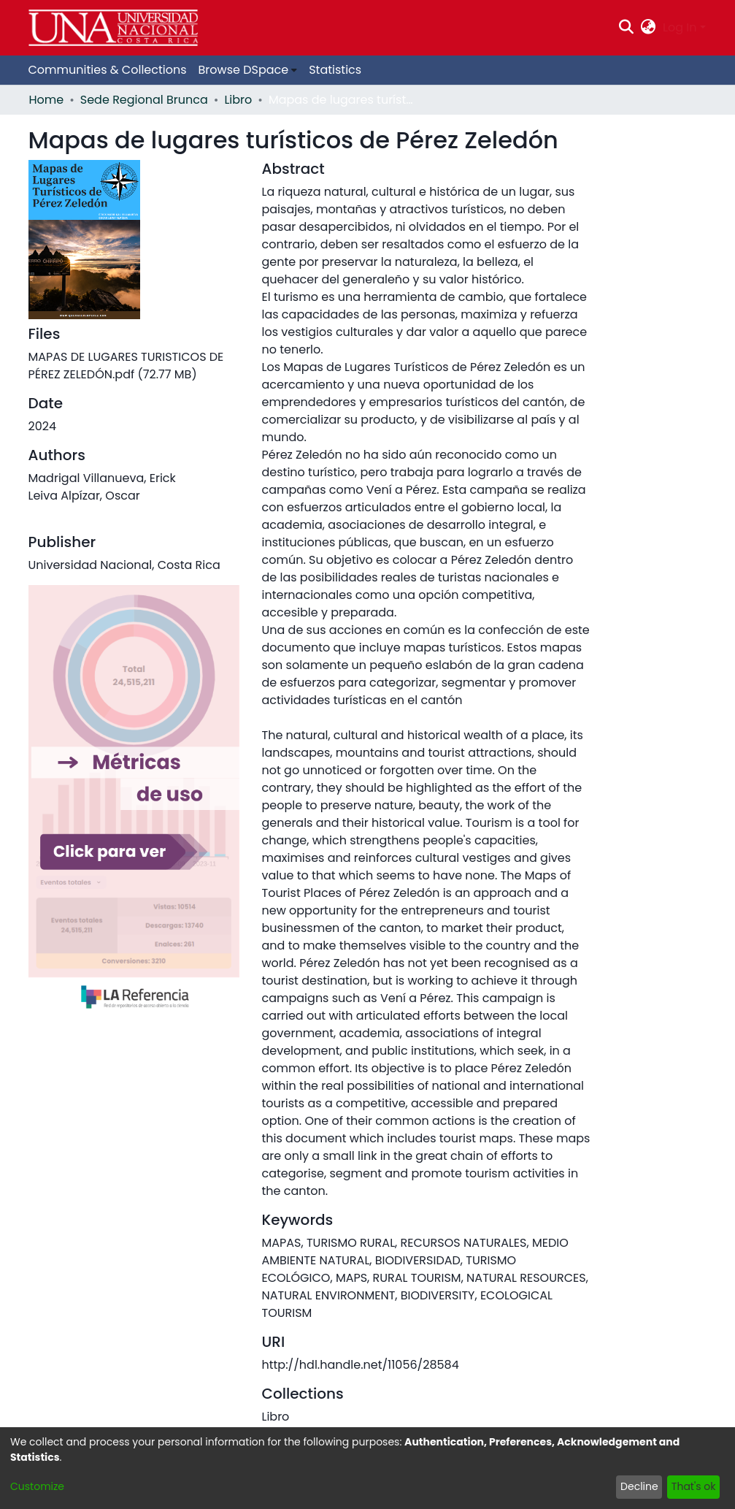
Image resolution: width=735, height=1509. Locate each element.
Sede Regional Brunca (144, 99)
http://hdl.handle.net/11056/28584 (359, 1364)
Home (46, 99)
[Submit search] (626, 28)
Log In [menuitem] (679, 27)
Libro (238, 99)
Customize (37, 1486)
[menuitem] (648, 28)
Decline (639, 1486)
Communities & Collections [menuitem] (107, 69)
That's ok (693, 1486)
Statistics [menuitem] (335, 69)
